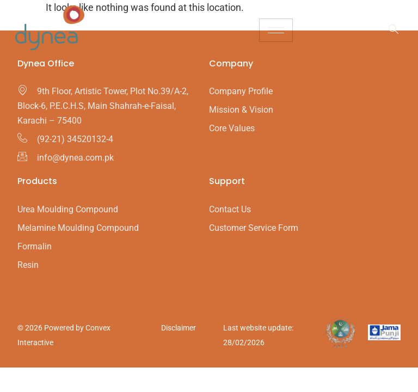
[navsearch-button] (388, 30)
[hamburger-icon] (276, 30)
